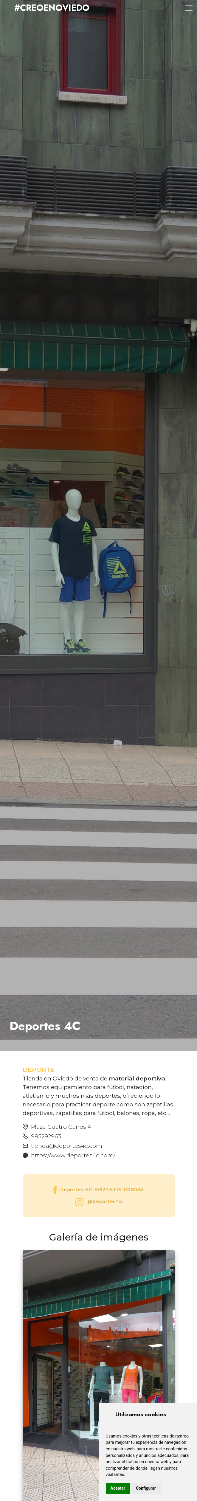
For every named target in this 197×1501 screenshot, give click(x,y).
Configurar (146, 1488)
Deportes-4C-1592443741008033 (97, 1190)
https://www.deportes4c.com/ (73, 1155)
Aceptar (118, 1488)
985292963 (46, 1136)
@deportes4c (97, 1202)
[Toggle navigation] (189, 8)
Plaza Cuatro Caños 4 (61, 1126)
